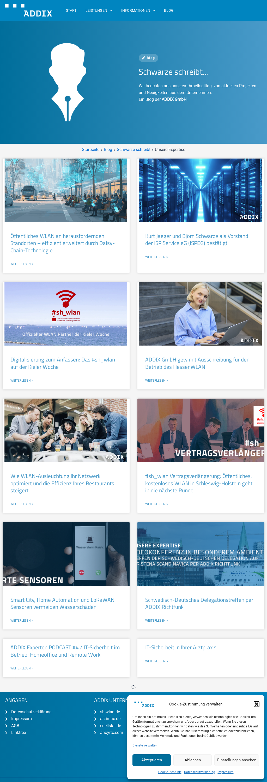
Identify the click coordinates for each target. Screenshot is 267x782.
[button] (256, 704)
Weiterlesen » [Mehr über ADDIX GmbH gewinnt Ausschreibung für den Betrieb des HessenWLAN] (156, 380)
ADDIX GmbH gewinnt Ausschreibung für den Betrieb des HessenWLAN (197, 363)
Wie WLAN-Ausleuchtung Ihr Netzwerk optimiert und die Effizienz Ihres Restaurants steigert (62, 482)
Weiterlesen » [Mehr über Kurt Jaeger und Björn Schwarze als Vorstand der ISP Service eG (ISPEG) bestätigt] (156, 257)
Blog (148, 58)
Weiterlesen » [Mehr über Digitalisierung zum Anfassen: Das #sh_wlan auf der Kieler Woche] (21, 380)
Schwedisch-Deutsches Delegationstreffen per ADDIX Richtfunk (199, 602)
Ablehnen (193, 760)
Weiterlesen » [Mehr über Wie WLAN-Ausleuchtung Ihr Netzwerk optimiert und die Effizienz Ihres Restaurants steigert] (21, 504)
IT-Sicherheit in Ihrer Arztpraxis (180, 647)
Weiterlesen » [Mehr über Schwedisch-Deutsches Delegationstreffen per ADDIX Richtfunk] (156, 620)
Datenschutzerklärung (199, 772)
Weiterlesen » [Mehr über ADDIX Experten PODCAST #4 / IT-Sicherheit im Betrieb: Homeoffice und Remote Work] (21, 668)
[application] (107, 10)
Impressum (226, 772)
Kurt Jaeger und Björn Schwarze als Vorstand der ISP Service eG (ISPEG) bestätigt (196, 239)
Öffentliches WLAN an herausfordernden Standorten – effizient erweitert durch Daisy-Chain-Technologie (62, 243)
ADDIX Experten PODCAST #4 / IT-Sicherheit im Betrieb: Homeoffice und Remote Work (65, 650)
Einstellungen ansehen (236, 760)
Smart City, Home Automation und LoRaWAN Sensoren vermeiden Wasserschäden (62, 602)
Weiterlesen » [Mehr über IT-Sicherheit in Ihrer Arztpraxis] (156, 660)
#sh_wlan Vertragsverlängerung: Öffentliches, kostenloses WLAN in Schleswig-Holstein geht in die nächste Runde (198, 482)
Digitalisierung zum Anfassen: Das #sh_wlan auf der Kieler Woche (62, 363)
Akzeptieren (151, 760)
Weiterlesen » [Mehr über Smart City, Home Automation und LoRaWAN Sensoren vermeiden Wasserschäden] (21, 620)
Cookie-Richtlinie (169, 772)
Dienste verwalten (144, 745)
